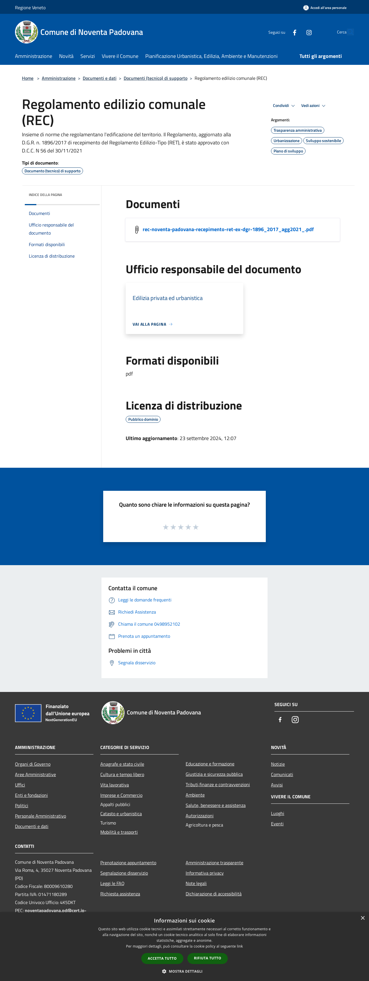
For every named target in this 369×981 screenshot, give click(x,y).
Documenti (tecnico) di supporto (155, 78)
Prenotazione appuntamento (128, 862)
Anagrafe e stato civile (122, 764)
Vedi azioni (314, 105)
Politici (21, 805)
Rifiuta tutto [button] (207, 958)
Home (27, 78)
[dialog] (184, 946)
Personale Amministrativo (40, 815)
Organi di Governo (32, 764)
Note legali (196, 883)
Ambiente (195, 794)
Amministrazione (59, 78)
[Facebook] (281, 32)
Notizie (278, 764)
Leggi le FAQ (112, 883)
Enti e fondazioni (31, 795)
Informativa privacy (205, 872)
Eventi (277, 823)
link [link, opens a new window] (240, 946)
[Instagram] (296, 32)
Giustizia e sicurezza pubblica (214, 774)
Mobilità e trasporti (119, 832)
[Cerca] (347, 32)
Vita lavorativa (114, 784)
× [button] (362, 918)
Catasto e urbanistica (121, 813)
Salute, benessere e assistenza (216, 805)
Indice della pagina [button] (45, 194)
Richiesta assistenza (120, 893)
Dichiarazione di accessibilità (214, 893)
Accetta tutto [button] (162, 958)
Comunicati (282, 774)
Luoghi (277, 813)
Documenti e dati (99, 78)
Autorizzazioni (200, 815)
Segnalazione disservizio (124, 872)
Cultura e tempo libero (122, 774)
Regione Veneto (30, 7)
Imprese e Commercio (121, 795)
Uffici (20, 784)
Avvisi (277, 784)
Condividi (285, 105)
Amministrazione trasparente (214, 862)
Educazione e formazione (210, 763)
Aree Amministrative (35, 774)
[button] (184, 971)
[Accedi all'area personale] (325, 7)
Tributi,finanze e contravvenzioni (218, 784)
